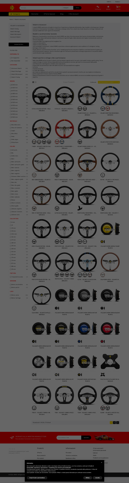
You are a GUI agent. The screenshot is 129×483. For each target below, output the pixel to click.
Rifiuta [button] (88, 477)
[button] (102, 462)
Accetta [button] (97, 477)
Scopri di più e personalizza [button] (37, 477)
